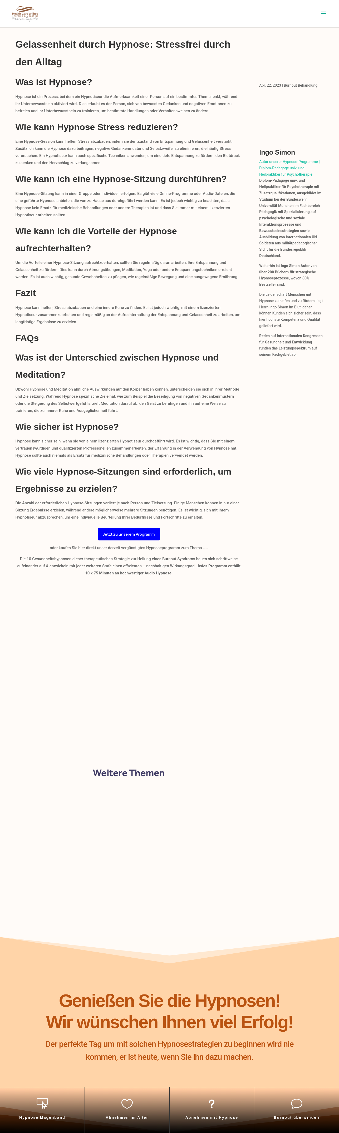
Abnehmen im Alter (127, 1117)
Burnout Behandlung (300, 85)
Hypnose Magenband (42, 1117)
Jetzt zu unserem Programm (129, 534)
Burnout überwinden (297, 1117)
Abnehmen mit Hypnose (211, 1117)
